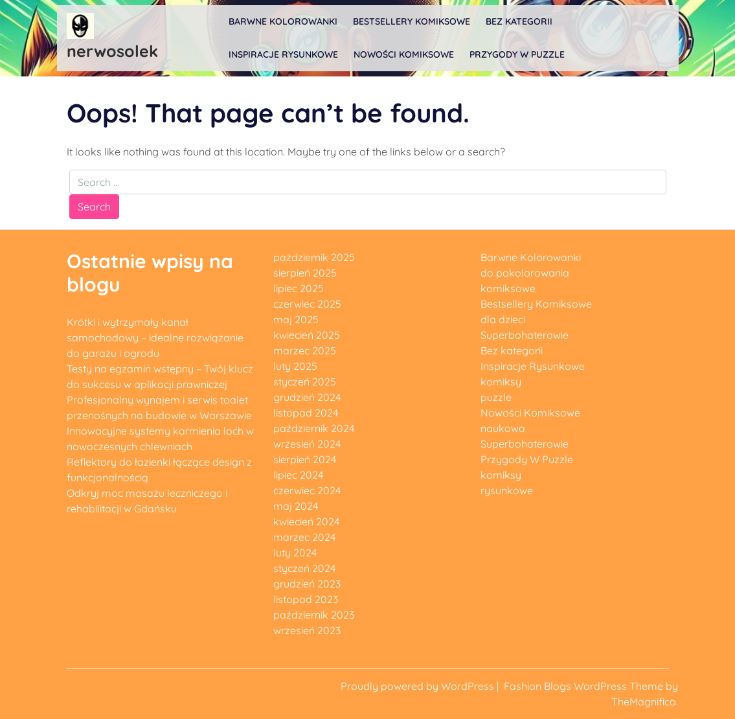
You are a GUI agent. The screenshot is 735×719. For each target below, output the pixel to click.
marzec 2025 (304, 350)
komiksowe (508, 288)
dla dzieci (503, 319)
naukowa (503, 428)
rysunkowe (507, 490)
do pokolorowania (525, 272)
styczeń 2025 (304, 381)
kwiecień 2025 (306, 334)
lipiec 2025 (298, 288)
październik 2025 (314, 257)
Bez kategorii (519, 21)
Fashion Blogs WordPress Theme (585, 685)
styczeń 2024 (304, 568)
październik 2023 (313, 614)
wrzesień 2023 (307, 630)
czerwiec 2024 (307, 490)
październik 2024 (313, 428)
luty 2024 (295, 552)
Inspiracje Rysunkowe (283, 54)
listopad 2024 (305, 412)
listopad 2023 (305, 599)
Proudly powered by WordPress (419, 685)
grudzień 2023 (307, 583)
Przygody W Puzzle (517, 54)
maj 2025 (296, 319)
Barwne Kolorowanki (283, 21)
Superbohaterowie (525, 334)
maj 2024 (295, 505)
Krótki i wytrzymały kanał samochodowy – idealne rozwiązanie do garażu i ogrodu (155, 337)
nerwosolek (112, 51)
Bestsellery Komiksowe (411, 21)
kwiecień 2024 (306, 521)
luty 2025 (295, 366)
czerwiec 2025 (307, 303)
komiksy (501, 381)
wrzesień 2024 (307, 443)
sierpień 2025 (305, 272)
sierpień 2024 (304, 459)
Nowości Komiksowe (404, 54)
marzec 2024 (304, 537)
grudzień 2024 (307, 397)
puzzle (496, 397)
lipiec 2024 (298, 474)
